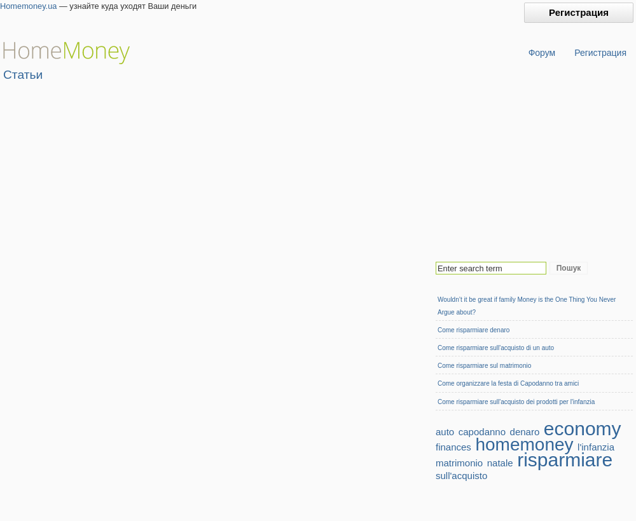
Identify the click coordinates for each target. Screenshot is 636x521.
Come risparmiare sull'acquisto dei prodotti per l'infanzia (516, 401)
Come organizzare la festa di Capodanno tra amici (508, 383)
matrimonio (459, 462)
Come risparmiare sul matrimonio (484, 365)
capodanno (482, 431)
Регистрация (579, 12)
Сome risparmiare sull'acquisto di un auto (496, 347)
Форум (542, 53)
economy (582, 428)
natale (500, 462)
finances (453, 447)
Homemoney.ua (28, 6)
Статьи (23, 74)
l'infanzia (595, 447)
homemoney (524, 444)
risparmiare (564, 459)
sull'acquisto (461, 475)
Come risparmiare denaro (473, 330)
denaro (525, 431)
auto (445, 431)
